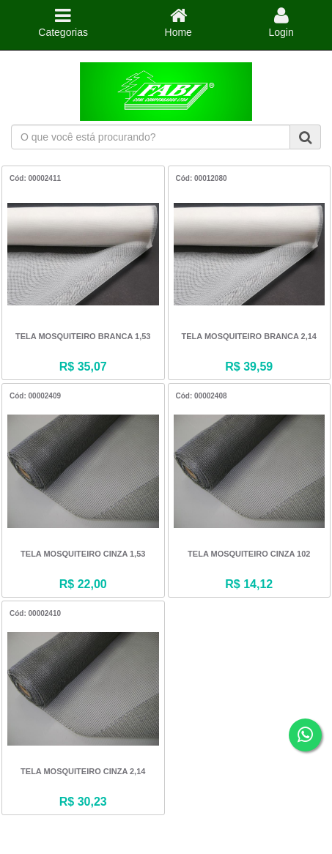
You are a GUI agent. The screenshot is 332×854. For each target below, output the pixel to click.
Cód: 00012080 (201, 178)
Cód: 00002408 (201, 396)
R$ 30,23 (83, 801)
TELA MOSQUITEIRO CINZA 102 (249, 553)
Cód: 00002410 (35, 613)
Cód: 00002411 (35, 178)
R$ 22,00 (83, 584)
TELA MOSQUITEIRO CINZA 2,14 (83, 771)
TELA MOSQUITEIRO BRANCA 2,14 (249, 336)
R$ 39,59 (249, 366)
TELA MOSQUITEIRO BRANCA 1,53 (82, 336)
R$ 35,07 (83, 366)
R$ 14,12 (249, 584)
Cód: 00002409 (35, 396)
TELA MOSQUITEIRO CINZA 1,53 (83, 553)
